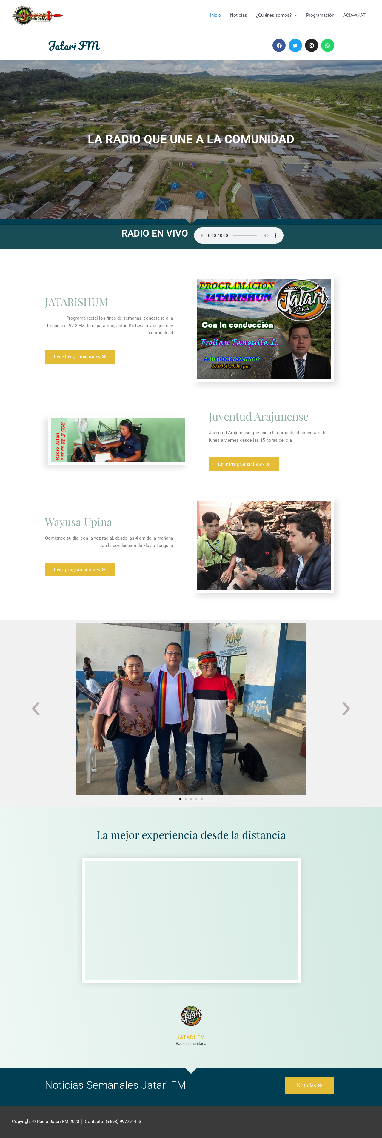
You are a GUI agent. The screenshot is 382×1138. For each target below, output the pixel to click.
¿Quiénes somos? (274, 15)
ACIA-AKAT (354, 15)
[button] (36, 709)
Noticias (238, 15)
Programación (320, 15)
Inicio (215, 15)
